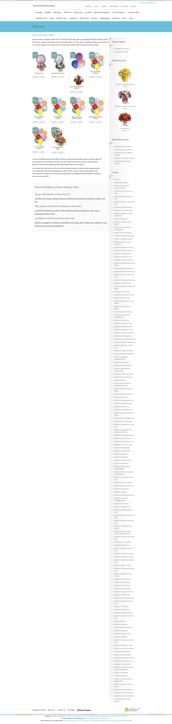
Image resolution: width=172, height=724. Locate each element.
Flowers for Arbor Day (121, 463)
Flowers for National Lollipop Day (125, 280)
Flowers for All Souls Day (122, 585)
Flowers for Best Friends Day (123, 627)
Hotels (97, 6)
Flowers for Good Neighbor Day (124, 418)
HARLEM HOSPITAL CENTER (123, 146)
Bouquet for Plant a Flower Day (124, 374)
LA (114, 720)
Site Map (71, 710)
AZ (70, 720)
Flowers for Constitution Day (123, 410)
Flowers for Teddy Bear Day (123, 403)
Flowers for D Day (120, 621)
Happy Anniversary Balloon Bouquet (76, 117)
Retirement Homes (67, 716)
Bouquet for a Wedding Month (124, 689)
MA (124, 720)
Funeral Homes (114, 6)
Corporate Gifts (133, 12)
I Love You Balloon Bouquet (39, 147)
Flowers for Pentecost (121, 630)
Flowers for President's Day (123, 254)
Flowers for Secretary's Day (123, 460)
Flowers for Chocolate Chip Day (124, 554)
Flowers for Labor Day (121, 397)
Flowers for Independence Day (124, 268)
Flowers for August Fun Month (124, 351)
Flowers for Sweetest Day (122, 507)
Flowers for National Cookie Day (125, 658)
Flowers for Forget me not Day (124, 592)
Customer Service (39, 710)
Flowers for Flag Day (121, 637)
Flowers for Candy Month (122, 651)
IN (103, 720)
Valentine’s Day (41, 18)
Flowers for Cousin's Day (122, 292)
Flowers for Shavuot (121, 624)
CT (83, 720)
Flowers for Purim (120, 380)
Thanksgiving (105, 18)
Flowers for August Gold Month (124, 354)
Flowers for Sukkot (120, 492)
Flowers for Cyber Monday (123, 655)
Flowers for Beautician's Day (123, 645)
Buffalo (101, 718)
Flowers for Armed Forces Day (124, 557)
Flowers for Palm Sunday (122, 451)
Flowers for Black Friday (122, 609)
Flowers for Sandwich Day (123, 588)
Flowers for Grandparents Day (124, 400)
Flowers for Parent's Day (122, 298)
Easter (51, 18)
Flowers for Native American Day (125, 495)
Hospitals (104, 6)
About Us (51, 710)
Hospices (86, 716)
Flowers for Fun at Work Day (123, 210)
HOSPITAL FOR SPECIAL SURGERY (125, 158)
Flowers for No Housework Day (124, 441)
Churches (133, 6)
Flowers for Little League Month (124, 435)
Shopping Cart (150, 3)
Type (131, 18)
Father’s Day (84, 18)
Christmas (115, 18)
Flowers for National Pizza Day (124, 247)
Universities (124, 6)
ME (117, 720)
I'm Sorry (117, 179)
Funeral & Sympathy (102, 12)
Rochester (88, 718)
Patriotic (94, 18)
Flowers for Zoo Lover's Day (123, 444)
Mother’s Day (61, 18)
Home (34, 35)
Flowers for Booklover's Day (123, 323)
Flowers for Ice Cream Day (123, 283)
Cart (36, 76)
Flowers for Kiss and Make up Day (125, 339)
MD (121, 720)
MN (131, 720)
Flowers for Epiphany (121, 219)
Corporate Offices (121, 716)
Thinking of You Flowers (122, 49)
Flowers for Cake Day (121, 606)
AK (67, 720)
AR (73, 720)
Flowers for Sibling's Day (122, 448)
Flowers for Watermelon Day (123, 312)
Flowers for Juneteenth (121, 182)
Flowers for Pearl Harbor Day (124, 661)
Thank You (67, 12)
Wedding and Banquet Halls (107, 716)
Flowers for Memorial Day (123, 565)
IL (100, 720)
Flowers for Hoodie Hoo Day (123, 257)
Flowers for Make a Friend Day (124, 250)
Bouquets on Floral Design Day (124, 260)
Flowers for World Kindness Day (124, 598)
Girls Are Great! (39, 73)
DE (86, 720)
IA (105, 720)
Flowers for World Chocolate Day (125, 271)
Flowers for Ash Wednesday (123, 365)
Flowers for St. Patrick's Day (123, 377)
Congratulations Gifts (121, 52)
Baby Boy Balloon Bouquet (95, 72)
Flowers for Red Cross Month (124, 394)
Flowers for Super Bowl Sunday (124, 236)
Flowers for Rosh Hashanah (123, 421)
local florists (55, 716)
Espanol (142, 3)
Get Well (88, 12)
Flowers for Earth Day (121, 457)
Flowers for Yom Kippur (122, 489)
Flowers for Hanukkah (121, 672)
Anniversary (78, 12)
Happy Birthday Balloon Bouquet (95, 117)
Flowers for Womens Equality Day (125, 342)
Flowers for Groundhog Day (123, 233)
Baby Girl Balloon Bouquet (39, 117)
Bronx (107, 718)
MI (127, 720)
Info (43, 76)
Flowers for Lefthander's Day (123, 330)
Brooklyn (95, 718)
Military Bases (94, 716)
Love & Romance (118, 12)
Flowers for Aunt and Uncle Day (124, 295)
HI (94, 720)
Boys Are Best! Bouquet (57, 73)
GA (92, 720)
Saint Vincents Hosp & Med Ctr (124, 150)
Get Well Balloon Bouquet (57, 117)
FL (88, 720)
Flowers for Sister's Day (122, 320)
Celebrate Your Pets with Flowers (125, 696)
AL (64, 720)
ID (97, 720)
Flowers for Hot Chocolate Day (124, 693)
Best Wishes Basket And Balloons (76, 87)
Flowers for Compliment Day (123, 207)
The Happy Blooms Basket (58, 148)
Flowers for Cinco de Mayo (123, 542)
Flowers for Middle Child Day (123, 326)
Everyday (39, 12)
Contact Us (61, 710)
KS (108, 720)
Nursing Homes (78, 716)
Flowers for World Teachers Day (124, 486)
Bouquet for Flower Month (123, 579)
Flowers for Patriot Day (122, 406)
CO (79, 720)
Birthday (48, 12)
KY (111, 720)
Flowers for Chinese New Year (124, 239)
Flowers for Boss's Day (122, 503)
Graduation (73, 18)
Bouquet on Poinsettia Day (123, 664)
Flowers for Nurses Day (122, 545)
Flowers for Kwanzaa (121, 676)
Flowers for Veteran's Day (122, 595)
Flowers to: (88, 6)
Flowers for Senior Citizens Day (124, 333)
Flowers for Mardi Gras (122, 362)
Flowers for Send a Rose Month (124, 648)
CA (76, 720)
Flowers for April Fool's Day (123, 438)
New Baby (57, 12)
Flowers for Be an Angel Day (123, 336)
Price (124, 18)
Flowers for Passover (121, 454)
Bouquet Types (42, 35)
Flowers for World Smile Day (123, 482)
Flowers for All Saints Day (122, 582)
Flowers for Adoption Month (123, 613)
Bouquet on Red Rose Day (122, 634)
